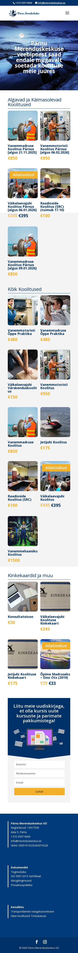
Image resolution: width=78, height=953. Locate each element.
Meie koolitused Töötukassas (28, 916)
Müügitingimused (21, 880)
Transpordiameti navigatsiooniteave (32, 911)
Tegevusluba (18, 872)
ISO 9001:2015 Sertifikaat (26, 876)
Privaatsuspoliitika (21, 885)
